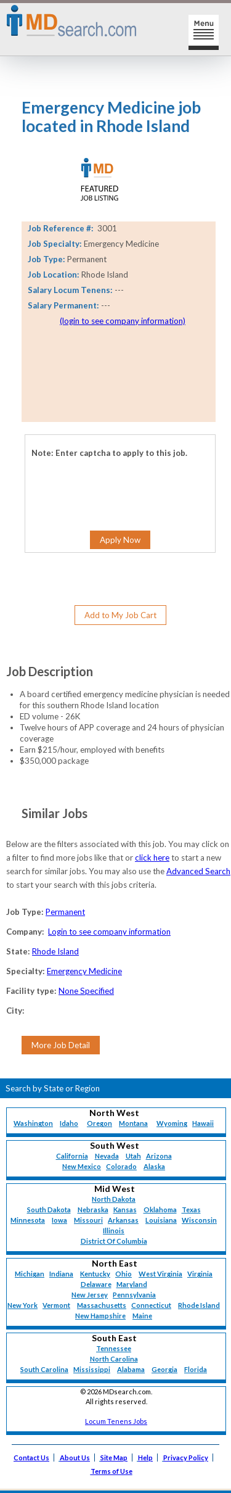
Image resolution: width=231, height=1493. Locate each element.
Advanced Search (198, 871)
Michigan (29, 1274)
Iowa (59, 1220)
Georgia (164, 1369)
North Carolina (114, 1359)
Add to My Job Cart (120, 615)
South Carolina (44, 1369)
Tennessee (113, 1348)
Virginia (200, 1274)
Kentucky (95, 1274)
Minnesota (27, 1220)
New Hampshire (100, 1316)
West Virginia (160, 1274)
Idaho (69, 1123)
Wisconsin (199, 1220)
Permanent (65, 912)
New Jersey (89, 1295)
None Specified (86, 991)
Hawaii (203, 1123)
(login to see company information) (122, 321)
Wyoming (171, 1123)
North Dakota (114, 1199)
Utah (133, 1156)
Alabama (131, 1369)
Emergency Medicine (84, 971)
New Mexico (81, 1166)
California (72, 1156)
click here (152, 857)
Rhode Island (55, 951)
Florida (195, 1369)
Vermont (56, 1305)
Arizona (159, 1156)
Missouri (88, 1220)
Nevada (107, 1156)
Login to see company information (109, 932)
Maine (142, 1316)
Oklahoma (160, 1210)
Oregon (99, 1123)
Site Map (114, 1458)
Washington (33, 1123)
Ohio (123, 1274)
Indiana (61, 1274)
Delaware (96, 1284)
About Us (75, 1458)
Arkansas (123, 1220)
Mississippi (91, 1369)
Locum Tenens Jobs (116, 1421)
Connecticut (151, 1305)
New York (22, 1305)
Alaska (154, 1166)
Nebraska (93, 1210)
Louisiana (161, 1220)
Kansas (125, 1210)
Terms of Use (111, 1471)
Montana (133, 1123)
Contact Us (31, 1458)
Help (145, 1458)
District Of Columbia (114, 1241)
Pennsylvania (134, 1295)
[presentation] (93, 476)
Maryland (131, 1284)
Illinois (113, 1230)
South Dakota (49, 1210)
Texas (191, 1210)
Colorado (121, 1166)
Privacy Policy (185, 1458)
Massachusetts (101, 1305)
